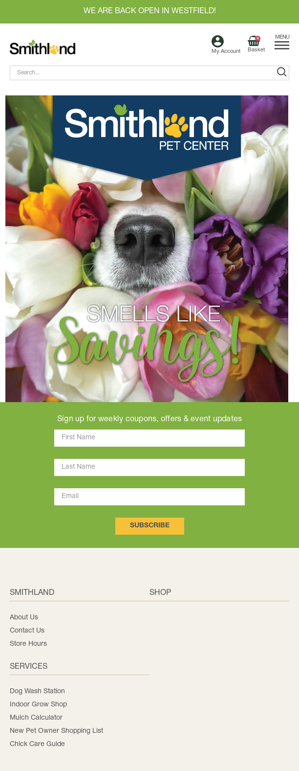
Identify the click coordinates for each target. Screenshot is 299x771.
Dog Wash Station (37, 691)
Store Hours (28, 644)
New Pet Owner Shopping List (56, 731)
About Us (24, 617)
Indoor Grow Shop (38, 705)
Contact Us (27, 631)
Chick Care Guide (37, 744)
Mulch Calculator (36, 718)
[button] (146, 248)
